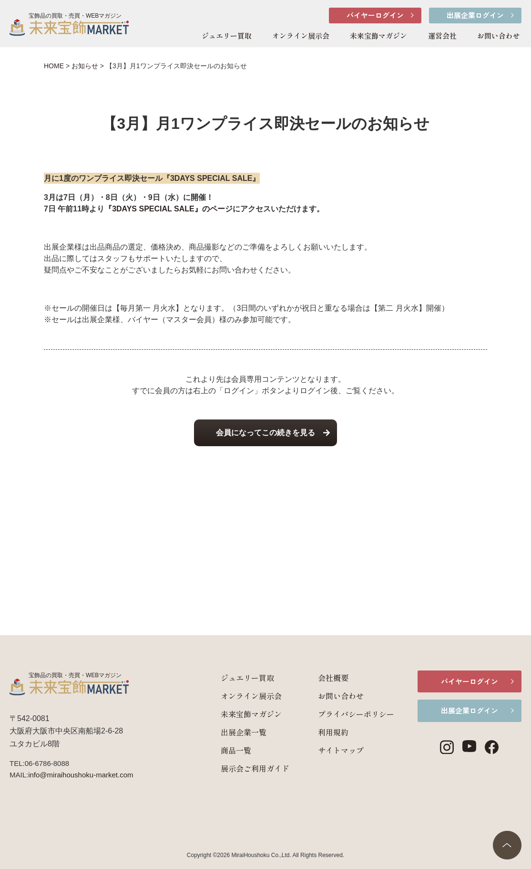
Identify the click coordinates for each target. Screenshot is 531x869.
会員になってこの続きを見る (265, 433)
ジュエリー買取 (227, 36)
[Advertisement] (265, 520)
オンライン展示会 (300, 36)
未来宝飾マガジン (378, 36)
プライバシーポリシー (346, 714)
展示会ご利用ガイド (245, 768)
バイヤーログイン (375, 15)
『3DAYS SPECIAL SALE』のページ (168, 209)
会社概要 (323, 677)
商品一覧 (226, 750)
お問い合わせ (498, 36)
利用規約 (323, 732)
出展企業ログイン (475, 15)
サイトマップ (331, 750)
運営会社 (442, 36)
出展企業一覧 (233, 732)
